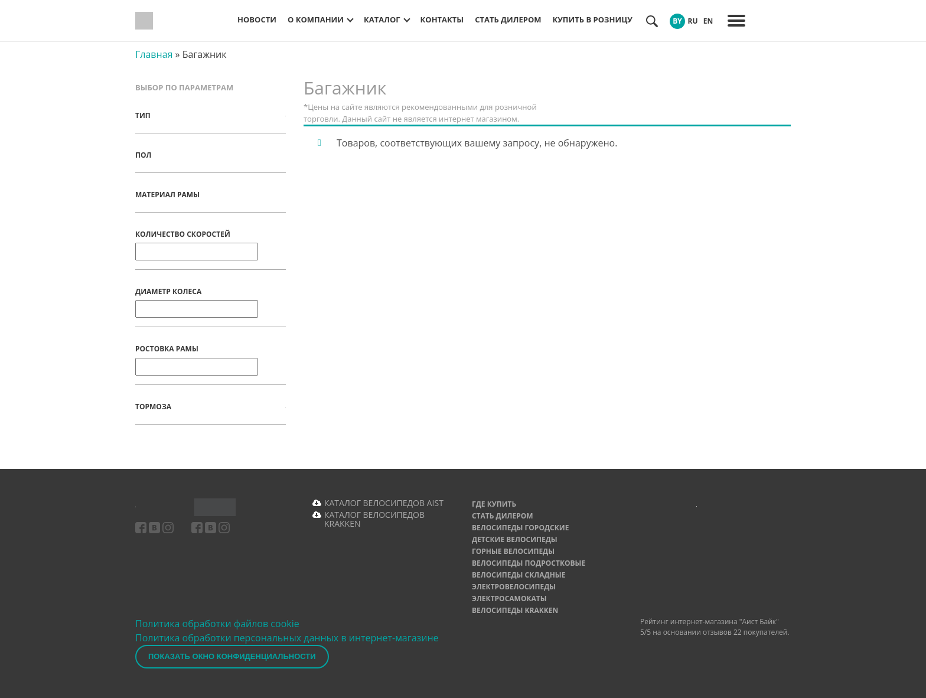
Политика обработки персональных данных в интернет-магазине (287, 637)
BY (677, 21)
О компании (316, 19)
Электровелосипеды (514, 587)
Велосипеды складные (519, 575)
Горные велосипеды (513, 551)
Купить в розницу (592, 19)
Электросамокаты (509, 598)
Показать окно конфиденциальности (232, 656)
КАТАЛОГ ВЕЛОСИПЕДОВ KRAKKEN (374, 519)
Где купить (494, 504)
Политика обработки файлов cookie (217, 623)
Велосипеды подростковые (528, 563)
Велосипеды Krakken (515, 610)
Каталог (382, 19)
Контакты (442, 19)
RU (692, 21)
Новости (256, 19)
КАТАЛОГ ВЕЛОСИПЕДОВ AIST (384, 502)
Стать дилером (508, 19)
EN (708, 21)
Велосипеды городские (520, 528)
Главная (153, 54)
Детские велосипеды (514, 539)
